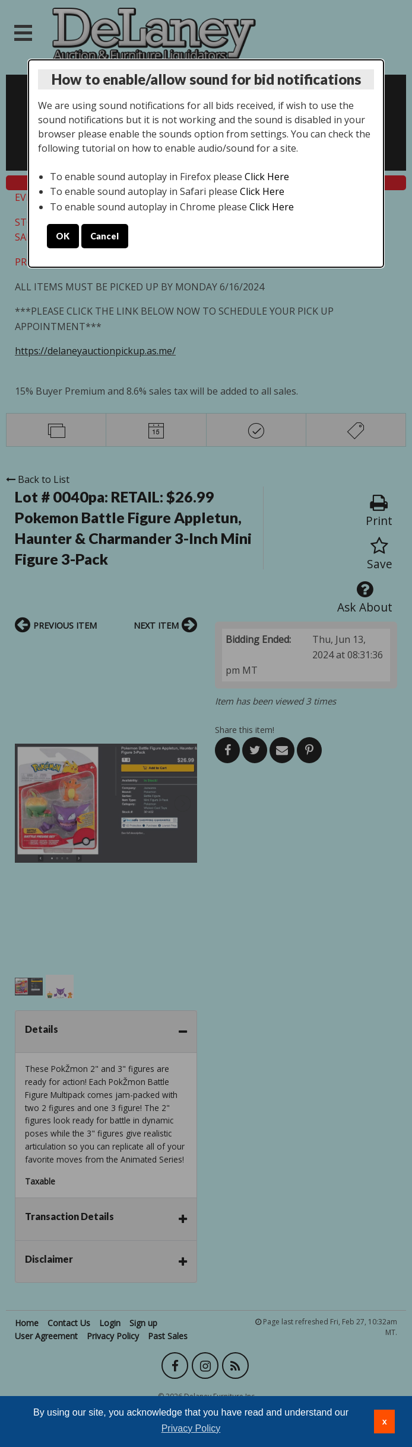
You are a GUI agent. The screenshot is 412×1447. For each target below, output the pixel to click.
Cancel (104, 236)
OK (62, 236)
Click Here (267, 176)
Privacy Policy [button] (191, 1428)
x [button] (384, 1421)
